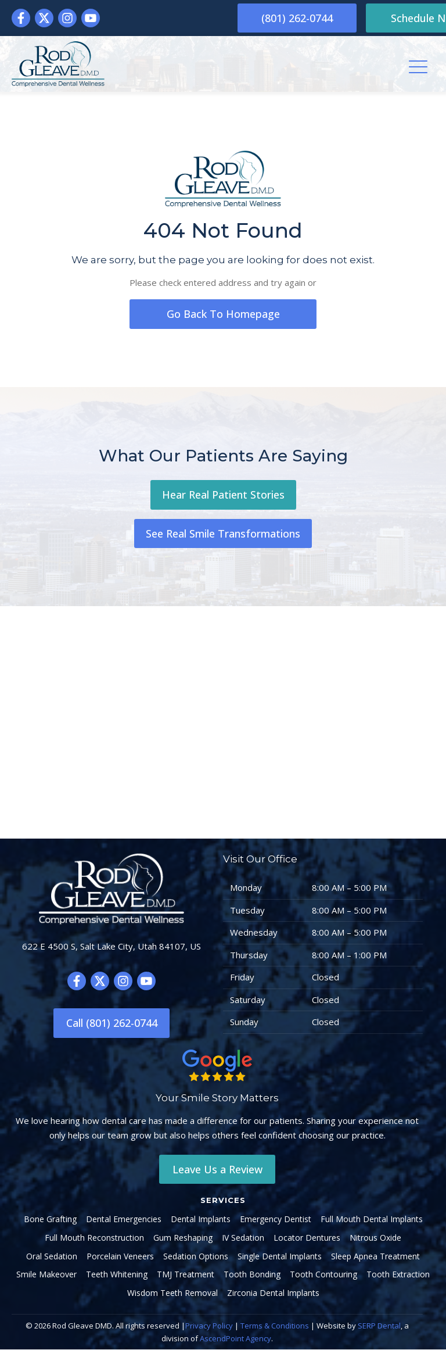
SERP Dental (379, 1326)
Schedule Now (376, 18)
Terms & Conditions (274, 1326)
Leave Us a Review (217, 1169)
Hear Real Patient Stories (223, 495)
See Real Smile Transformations (223, 533)
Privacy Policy (209, 1326)
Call (111, 1024)
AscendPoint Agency (235, 1339)
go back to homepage (223, 314)
